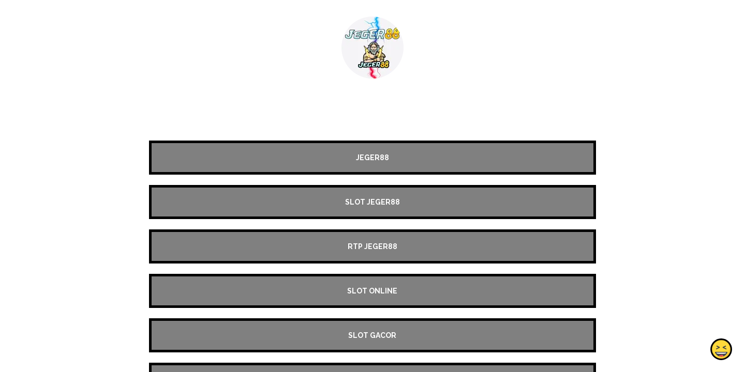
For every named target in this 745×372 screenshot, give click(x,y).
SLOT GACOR (372, 335)
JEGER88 (372, 157)
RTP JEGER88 (372, 246)
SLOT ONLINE (372, 291)
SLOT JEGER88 (372, 202)
